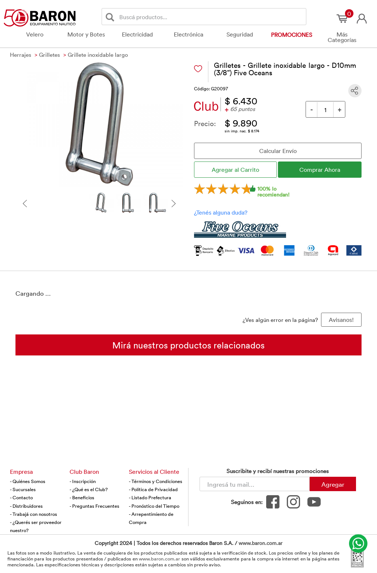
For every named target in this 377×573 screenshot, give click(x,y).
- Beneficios (82, 497)
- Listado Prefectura (150, 497)
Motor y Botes (86, 34)
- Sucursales (23, 489)
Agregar (332, 484)
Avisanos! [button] (341, 319)
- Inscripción (83, 481)
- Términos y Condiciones (155, 481)
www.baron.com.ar (260, 542)
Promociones (291, 34)
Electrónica (188, 34)
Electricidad (137, 34)
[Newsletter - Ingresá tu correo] (255, 484)
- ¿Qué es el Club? (89, 489)
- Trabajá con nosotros (33, 514)
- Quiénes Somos (27, 481)
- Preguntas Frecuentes (94, 506)
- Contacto (21, 497)
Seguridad (239, 34)
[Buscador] (211, 16)
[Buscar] (111, 16)
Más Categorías (342, 37)
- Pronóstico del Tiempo (154, 506)
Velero (34, 34)
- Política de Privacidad (153, 489)
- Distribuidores (26, 506)
